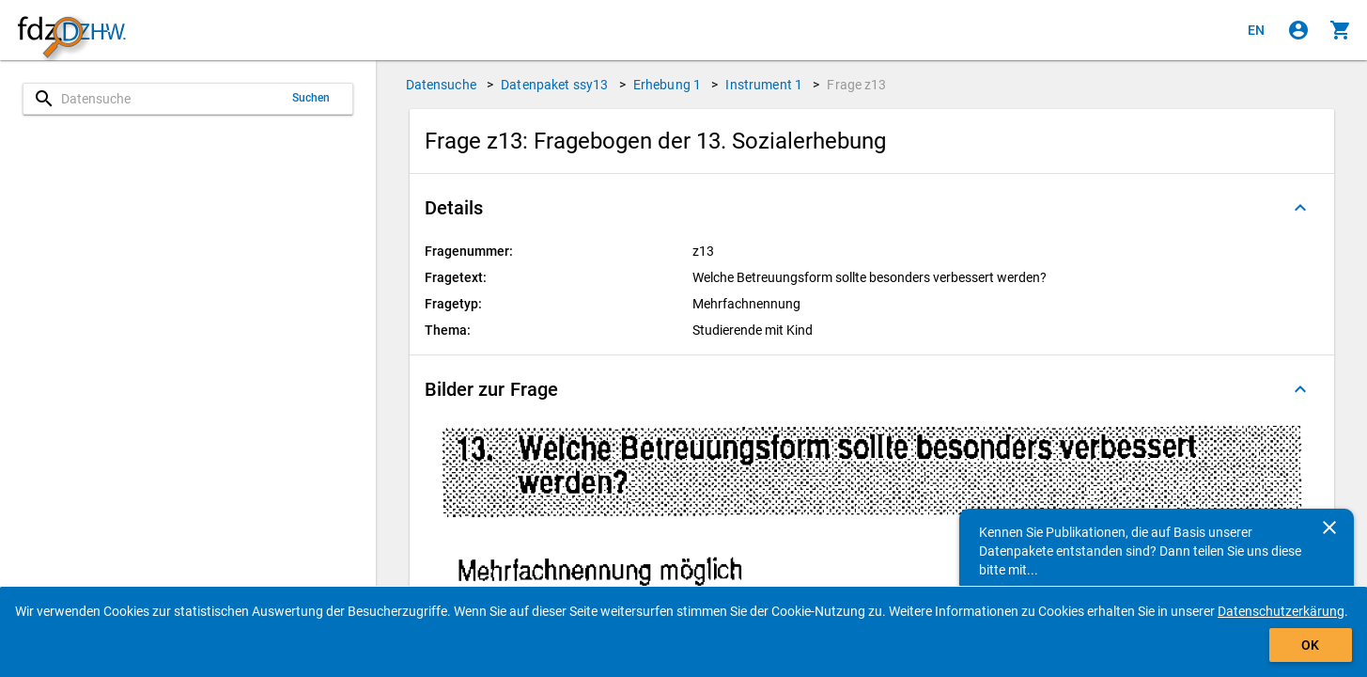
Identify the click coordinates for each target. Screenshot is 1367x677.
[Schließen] (1329, 527)
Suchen (311, 97)
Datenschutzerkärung (1281, 611)
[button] (872, 208)
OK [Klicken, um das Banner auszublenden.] (1310, 645)
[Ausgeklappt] (1300, 208)
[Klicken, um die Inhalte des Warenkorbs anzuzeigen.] (1340, 30)
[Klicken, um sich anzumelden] (1298, 30)
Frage (856, 84)
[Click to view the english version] (1256, 30)
